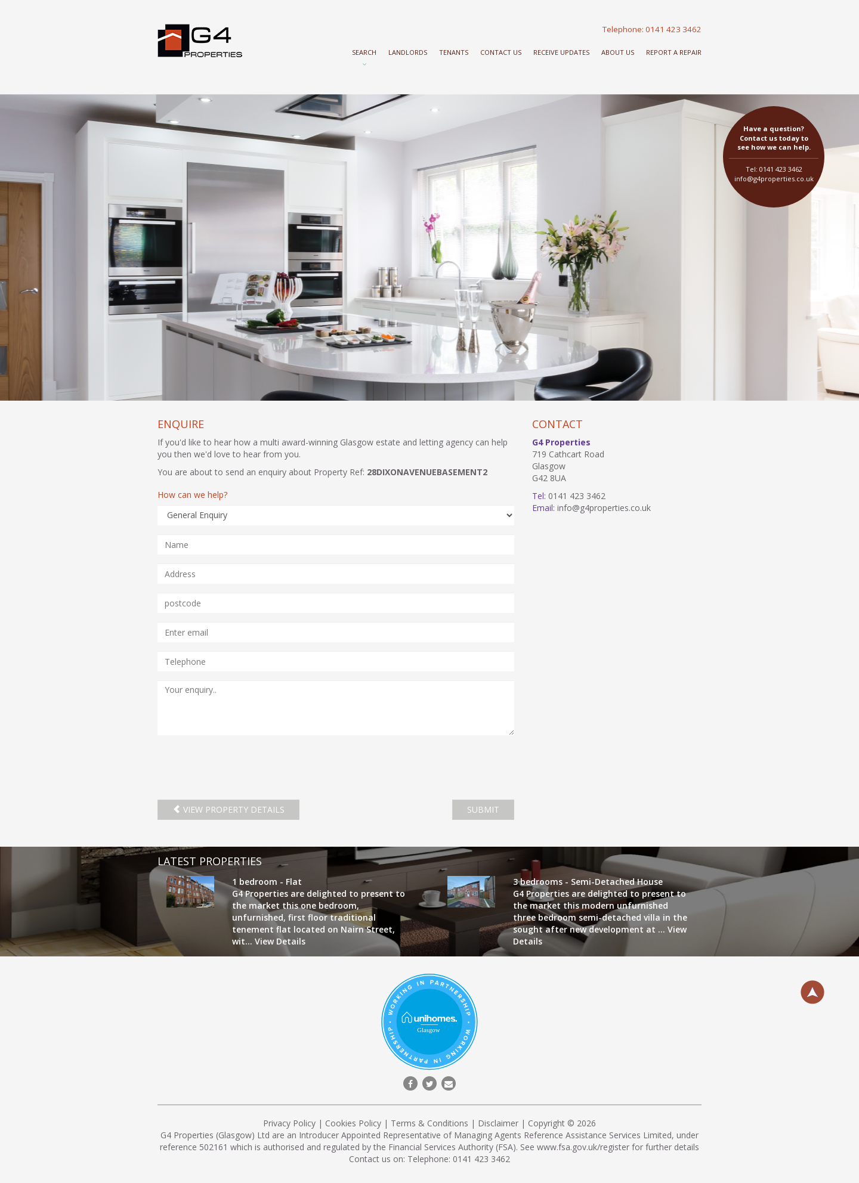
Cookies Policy (353, 1123)
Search (364, 52)
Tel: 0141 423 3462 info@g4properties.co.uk (773, 153)
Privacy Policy (289, 1123)
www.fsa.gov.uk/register (583, 1147)
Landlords (407, 52)
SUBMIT (483, 809)
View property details (228, 809)
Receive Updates (561, 52)
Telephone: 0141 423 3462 (652, 29)
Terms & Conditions (429, 1123)
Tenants (453, 52)
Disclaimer (498, 1123)
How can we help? (192, 494)
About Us (617, 52)
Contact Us (500, 52)
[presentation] (248, 767)
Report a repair (674, 52)
